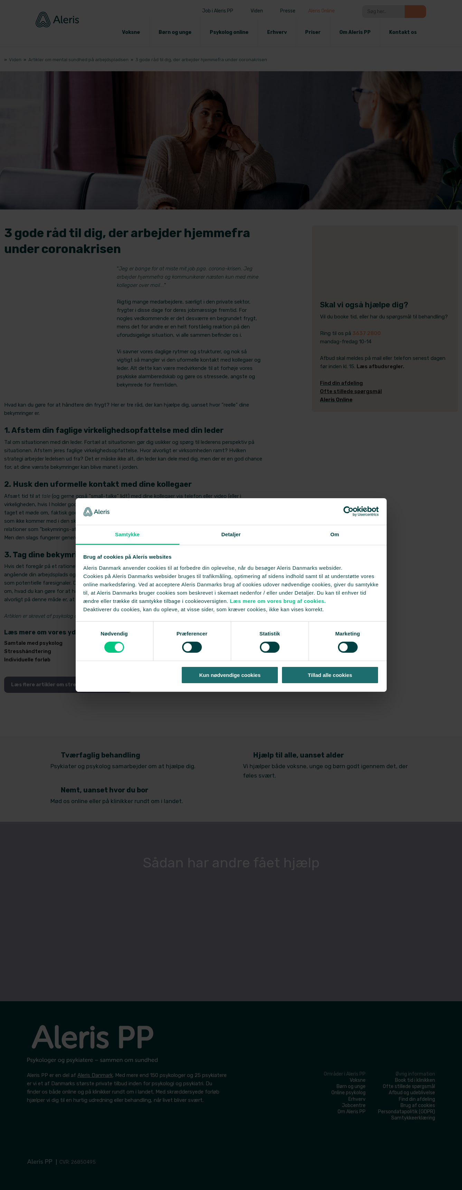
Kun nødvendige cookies (230, 675)
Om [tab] (334, 534)
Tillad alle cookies (330, 675)
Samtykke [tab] (127, 534)
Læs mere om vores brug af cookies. (278, 601)
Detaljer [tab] (231, 534)
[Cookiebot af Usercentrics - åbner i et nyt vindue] (348, 511)
